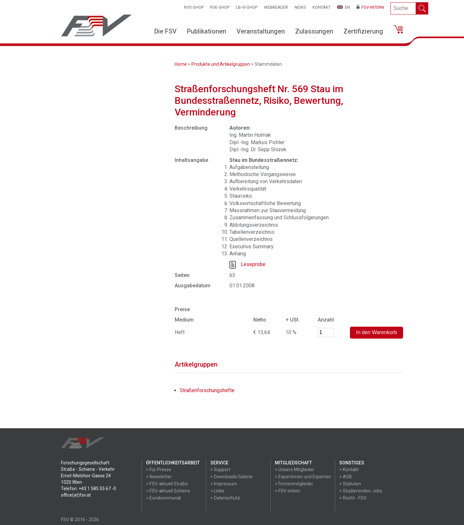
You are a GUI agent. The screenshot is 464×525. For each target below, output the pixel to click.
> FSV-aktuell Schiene (168, 490)
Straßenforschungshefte (207, 390)
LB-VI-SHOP (246, 7)
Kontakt (322, 7)
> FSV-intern (287, 490)
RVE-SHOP (219, 7)
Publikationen (206, 31)
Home (181, 64)
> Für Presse (158, 469)
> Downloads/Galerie (231, 476)
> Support (220, 469)
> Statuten (350, 483)
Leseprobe (253, 264)
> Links (217, 490)
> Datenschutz (225, 497)
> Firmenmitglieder (294, 483)
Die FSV (165, 31)
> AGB (345, 476)
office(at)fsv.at (76, 495)
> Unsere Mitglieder (294, 469)
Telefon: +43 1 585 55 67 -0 (88, 488)
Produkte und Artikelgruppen (220, 64)
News (300, 7)
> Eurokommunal (163, 497)
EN (343, 7)
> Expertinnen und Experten (303, 476)
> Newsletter (159, 476)
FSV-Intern (370, 7)
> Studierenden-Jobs (360, 490)
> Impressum (223, 483)
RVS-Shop (194, 7)
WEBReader (276, 7)
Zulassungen (314, 31)
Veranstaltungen (261, 31)
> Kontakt (349, 469)
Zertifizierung (363, 31)
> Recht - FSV (352, 497)
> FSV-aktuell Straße (167, 483)
